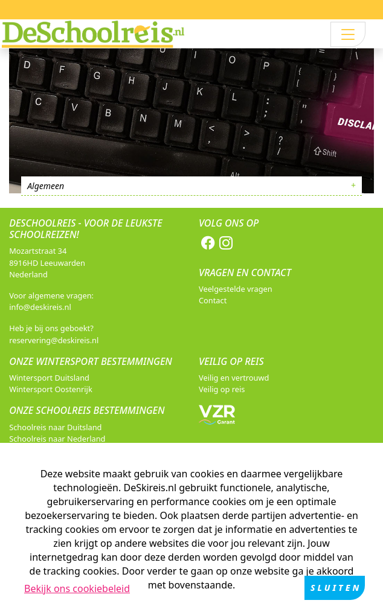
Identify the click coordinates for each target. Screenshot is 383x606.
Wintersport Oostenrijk (50, 389)
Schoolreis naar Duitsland (55, 427)
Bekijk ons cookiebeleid (77, 589)
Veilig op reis (222, 389)
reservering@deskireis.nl (53, 340)
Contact (213, 300)
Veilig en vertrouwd (234, 377)
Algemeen (45, 186)
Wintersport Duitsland (49, 377)
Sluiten (336, 588)
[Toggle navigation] (347, 34)
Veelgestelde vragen (235, 288)
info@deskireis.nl (40, 306)
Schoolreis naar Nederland (57, 438)
